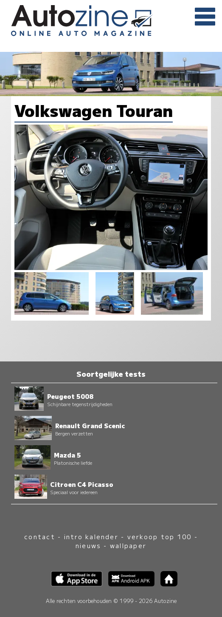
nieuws (88, 545)
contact (39, 536)
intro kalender (91, 536)
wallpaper (128, 545)
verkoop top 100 (159, 536)
